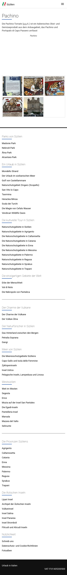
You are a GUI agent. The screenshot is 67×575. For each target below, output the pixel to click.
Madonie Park (9, 143)
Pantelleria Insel (10, 412)
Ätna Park (7, 152)
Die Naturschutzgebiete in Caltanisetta (21, 236)
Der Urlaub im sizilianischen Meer (18, 175)
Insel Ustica (7, 370)
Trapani (5, 485)
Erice (4, 398)
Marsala (6, 416)
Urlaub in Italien (9, 565)
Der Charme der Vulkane (14, 314)
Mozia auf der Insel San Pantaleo (18, 402)
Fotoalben (7, 550)
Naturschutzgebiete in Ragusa (17, 259)
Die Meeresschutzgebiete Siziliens (19, 356)
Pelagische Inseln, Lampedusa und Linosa (23, 374)
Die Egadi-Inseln (10, 407)
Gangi (5, 342)
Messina (6, 467)
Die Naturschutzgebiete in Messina (19, 250)
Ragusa (5, 476)
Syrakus (6, 481)
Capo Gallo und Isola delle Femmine (20, 360)
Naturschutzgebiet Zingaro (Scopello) (20, 185)
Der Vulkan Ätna (10, 319)
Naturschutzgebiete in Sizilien (16, 227)
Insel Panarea (8, 518)
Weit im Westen (9, 388)
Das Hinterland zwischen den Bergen (20, 333)
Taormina (6, 194)
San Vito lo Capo (10, 189)
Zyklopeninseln (9, 365)
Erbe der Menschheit (12, 282)
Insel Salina (7, 513)
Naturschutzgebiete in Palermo (17, 254)
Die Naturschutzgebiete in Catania (19, 241)
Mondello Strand (10, 171)
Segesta (6, 393)
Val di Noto (7, 287)
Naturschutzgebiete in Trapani (17, 268)
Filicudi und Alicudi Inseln (14, 527)
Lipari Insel (7, 499)
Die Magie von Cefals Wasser (16, 208)
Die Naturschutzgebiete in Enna (17, 245)
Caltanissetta (8, 453)
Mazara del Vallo (10, 421)
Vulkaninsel (7, 508)
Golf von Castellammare (14, 180)
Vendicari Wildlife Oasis (13, 213)
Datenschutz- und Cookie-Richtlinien (20, 545)
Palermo (6, 471)
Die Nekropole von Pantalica (16, 292)
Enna (4, 462)
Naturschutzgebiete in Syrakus (17, 264)
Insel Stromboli (9, 522)
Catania (5, 457)
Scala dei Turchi (10, 203)
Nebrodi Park (8, 148)
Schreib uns (8, 541)
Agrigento (7, 448)
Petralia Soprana (10, 337)
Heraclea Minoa (10, 199)
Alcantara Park (9, 157)
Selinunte (6, 426)
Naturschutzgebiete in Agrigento (18, 231)
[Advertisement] (33, 56)
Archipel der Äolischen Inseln (16, 504)
